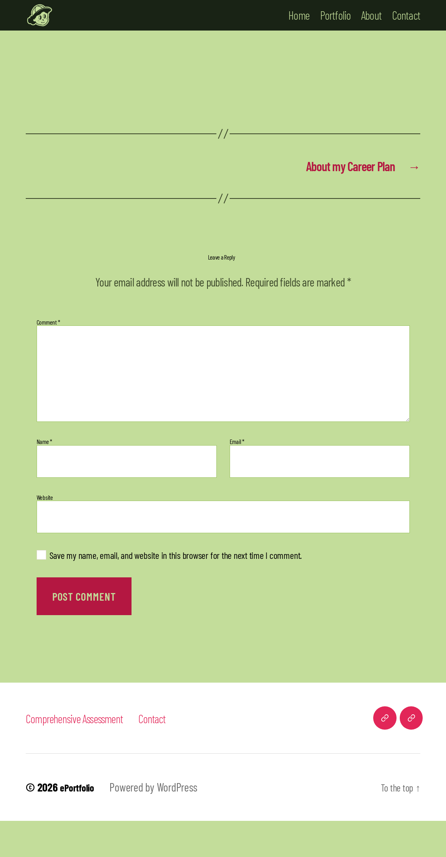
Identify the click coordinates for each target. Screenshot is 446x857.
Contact (406, 32)
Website (45, 534)
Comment (48, 358)
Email (237, 478)
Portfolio (335, 32)
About (371, 32)
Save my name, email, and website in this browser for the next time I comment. (175, 591)
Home (299, 32)
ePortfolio (80, 823)
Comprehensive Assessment (84, 754)
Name (45, 478)
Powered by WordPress (159, 823)
